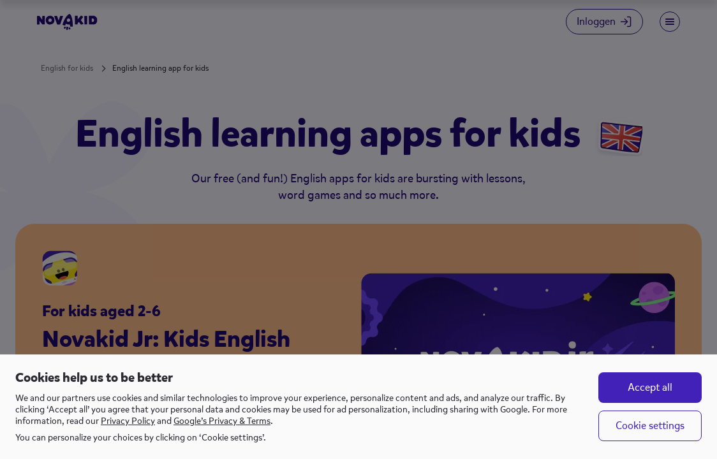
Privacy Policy (128, 421)
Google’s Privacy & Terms (222, 421)
